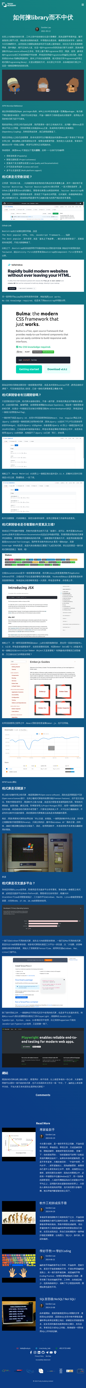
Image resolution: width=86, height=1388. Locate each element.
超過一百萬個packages (64, 111)
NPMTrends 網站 (9, 782)
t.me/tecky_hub (42, 1348)
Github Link (6, 225)
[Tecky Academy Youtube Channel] (51, 1352)
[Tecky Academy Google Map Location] (55, 1352)
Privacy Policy (39, 1356)
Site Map (48, 1356)
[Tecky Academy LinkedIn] (39, 1352)
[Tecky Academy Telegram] (47, 1352)
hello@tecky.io (22, 1348)
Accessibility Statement (43, 1360)
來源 (4, 877)
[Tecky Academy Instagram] (35, 1352)
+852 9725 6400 (62, 1348)
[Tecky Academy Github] (43, 1352)
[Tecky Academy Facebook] (31, 1352)
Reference (18, 106)
